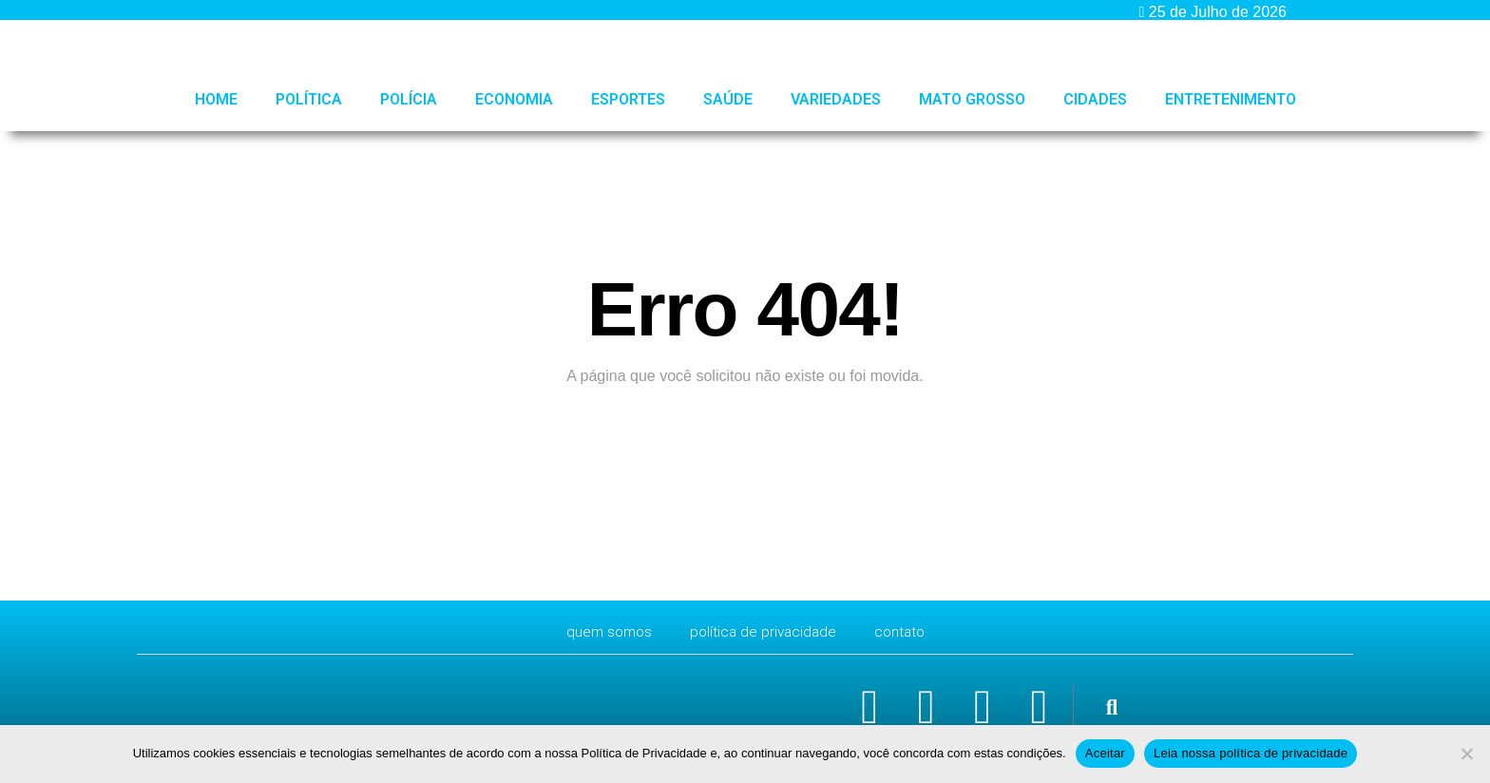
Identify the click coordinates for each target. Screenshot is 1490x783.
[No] (1466, 753)
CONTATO (903, 631)
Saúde (728, 99)
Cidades (1095, 99)
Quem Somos (605, 631)
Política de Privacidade (763, 631)
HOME (216, 99)
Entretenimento (1230, 99)
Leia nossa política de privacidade (1250, 753)
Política (309, 99)
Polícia (408, 99)
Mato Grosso (972, 99)
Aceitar (1105, 753)
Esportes (628, 99)
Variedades (836, 99)
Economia (514, 99)
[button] (1111, 708)
